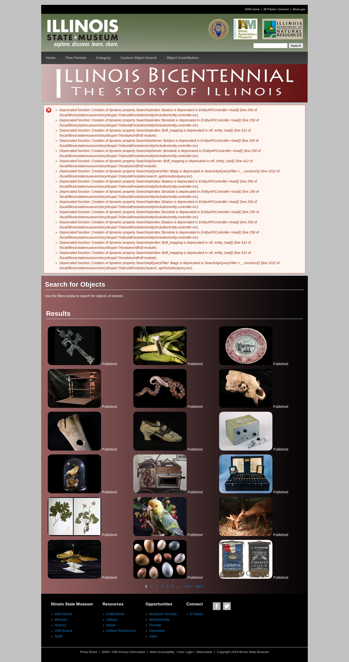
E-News (196, 614)
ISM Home (63, 614)
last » (200, 586)
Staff (58, 636)
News (110, 625)
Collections (115, 614)
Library (112, 619)
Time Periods (76, 58)
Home (51, 58)
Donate (155, 625)
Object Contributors (182, 58)
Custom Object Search (138, 58)
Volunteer (157, 630)
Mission (61, 619)
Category (103, 58)
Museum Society (163, 614)
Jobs (153, 636)
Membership (159, 619)
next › (188, 586)
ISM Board (63, 630)
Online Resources (121, 630)
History (60, 625)
